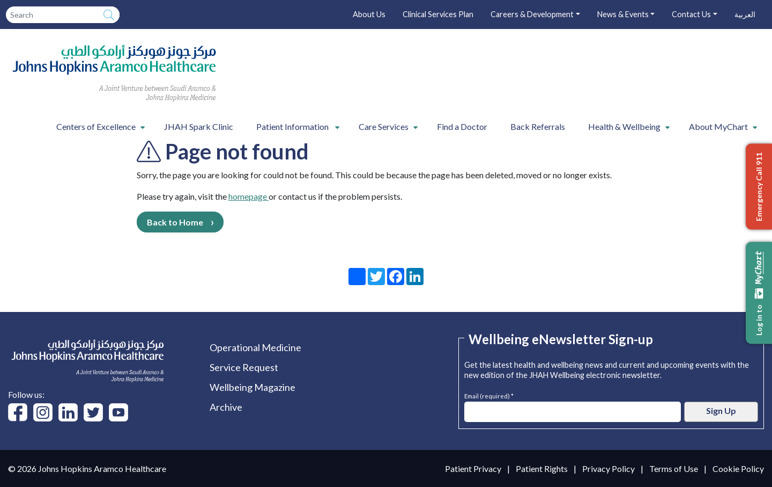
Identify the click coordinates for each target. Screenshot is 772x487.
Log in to (759, 292)
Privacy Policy (608, 468)
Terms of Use (673, 468)
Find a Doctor (462, 126)
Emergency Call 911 (758, 186)
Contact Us (691, 14)
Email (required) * (489, 394)
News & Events (623, 14)
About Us (369, 14)
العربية (744, 14)
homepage (248, 196)
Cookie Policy (738, 468)
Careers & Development (532, 14)
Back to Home (175, 222)
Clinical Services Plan (438, 14)
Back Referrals (537, 126)
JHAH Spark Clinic (198, 126)
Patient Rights (542, 468)
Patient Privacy (473, 468)
